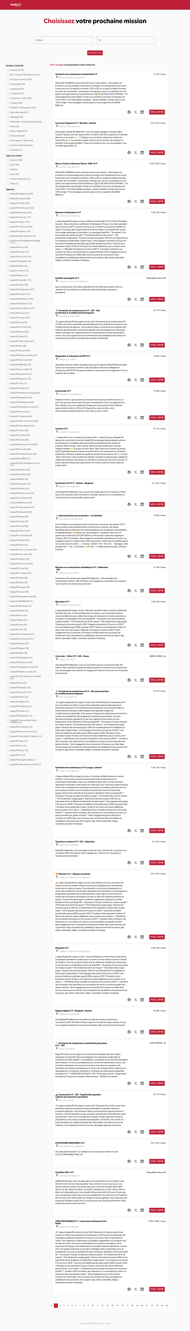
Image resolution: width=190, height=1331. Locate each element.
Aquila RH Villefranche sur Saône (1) (25, 764)
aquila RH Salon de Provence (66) (24, 421)
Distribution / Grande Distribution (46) (26, 122)
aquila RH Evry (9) (17, 755)
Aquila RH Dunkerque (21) (21, 706)
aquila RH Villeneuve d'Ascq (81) (23, 355)
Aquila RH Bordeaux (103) (21, 304)
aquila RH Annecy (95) (19, 332)
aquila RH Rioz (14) (18, 746)
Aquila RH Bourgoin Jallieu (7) (22, 760)
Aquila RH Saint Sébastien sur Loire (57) (25, 464)
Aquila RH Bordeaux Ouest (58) (23, 454)
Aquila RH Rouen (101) (19, 313)
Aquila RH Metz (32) (18, 620)
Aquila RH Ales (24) (18, 683)
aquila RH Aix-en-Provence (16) (23, 732)
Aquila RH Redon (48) (19, 517)
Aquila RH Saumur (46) (20, 540)
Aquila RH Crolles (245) (20, 203)
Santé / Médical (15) (18, 131)
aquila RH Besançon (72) (20, 379)
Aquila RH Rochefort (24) (20, 692)
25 (167, 1306)
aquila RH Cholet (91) (19, 336)
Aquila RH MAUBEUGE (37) (21, 601)
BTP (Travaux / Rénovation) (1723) (25, 75)
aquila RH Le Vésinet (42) (20, 573)
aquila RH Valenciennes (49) (22, 507)
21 (147, 1306)
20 (142, 1306)
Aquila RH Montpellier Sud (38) (23, 597)
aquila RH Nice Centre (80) (21, 360)
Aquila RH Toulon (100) (20, 318)
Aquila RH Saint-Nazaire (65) (22, 426)
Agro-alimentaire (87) (19, 112)
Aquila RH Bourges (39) (20, 587)
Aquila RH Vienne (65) (19, 430)
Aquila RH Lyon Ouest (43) (21, 554)
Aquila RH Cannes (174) (20, 231)
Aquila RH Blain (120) (19, 266)
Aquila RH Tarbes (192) (20, 222)
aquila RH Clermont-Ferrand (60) (24, 444)
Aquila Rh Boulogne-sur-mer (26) (24, 667)
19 (137, 1306)
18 (132, 1306)
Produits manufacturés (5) (21, 145)
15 (117, 1306)
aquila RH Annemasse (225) (22, 208)
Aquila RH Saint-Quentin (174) (23, 236)
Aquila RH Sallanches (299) (21, 194)
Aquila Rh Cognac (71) (19, 388)
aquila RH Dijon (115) (19, 275)
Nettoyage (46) (16, 117)
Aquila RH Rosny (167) (19, 252)
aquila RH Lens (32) (18, 629)
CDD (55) (14, 169)
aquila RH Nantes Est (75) (21, 374)
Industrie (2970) (17, 70)
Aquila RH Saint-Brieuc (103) (22, 308)
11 (97, 1306)
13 (107, 1306)
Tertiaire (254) (16, 103)
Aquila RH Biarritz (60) (19, 440)
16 (122, 1306)
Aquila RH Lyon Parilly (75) (21, 369)
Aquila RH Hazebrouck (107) (22, 289)
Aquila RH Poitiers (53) (19, 488)
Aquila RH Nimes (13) (19, 750)
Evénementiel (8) (17, 136)
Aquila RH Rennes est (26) (21, 662)
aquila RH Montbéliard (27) (21, 658)
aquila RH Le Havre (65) (20, 435)
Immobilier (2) (16, 150)
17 (127, 1306)
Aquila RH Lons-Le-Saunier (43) (23, 550)
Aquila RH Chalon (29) (19, 643)
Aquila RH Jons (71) (18, 383)
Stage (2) (14, 184)
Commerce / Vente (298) (20, 98)
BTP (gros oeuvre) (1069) (21, 79)
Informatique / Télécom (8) (21, 140)
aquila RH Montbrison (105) (21, 299)
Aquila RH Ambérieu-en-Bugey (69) (25, 393)
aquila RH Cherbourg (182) (21, 227)
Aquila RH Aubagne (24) (20, 688)
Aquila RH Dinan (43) (19, 545)
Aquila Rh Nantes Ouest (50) (22, 493)
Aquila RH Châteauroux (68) (22, 402)
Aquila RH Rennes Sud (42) (21, 564)
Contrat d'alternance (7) (20, 179)
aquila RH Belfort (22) (19, 697)
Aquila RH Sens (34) (18, 615)
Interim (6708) (16, 160)
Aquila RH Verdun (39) (19, 592)
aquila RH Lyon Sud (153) (20, 257)
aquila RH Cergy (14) (18, 741)
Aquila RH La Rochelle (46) (21, 535)
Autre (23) (14, 126)
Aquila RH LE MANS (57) (20, 459)
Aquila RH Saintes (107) (20, 294)
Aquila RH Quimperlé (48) (21, 512)
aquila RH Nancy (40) (19, 582)
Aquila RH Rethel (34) (19, 611)
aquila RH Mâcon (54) (19, 479)
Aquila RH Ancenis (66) (20, 412)
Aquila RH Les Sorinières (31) (22, 634)
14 (112, 1306)
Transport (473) (17, 93)
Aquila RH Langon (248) (20, 198)
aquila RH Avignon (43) (19, 559)
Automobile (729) (17, 84)
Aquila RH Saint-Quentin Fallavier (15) (26, 736)
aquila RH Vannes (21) (19, 711)
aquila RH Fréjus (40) (19, 578)
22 (152, 1306)
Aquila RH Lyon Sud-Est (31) (22, 639)
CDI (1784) (14, 165)
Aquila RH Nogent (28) (19, 648)
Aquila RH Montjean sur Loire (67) (24, 407)
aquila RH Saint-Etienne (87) (22, 341)
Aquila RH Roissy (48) (19, 521)
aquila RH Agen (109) (19, 285)
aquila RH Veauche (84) (20, 350)
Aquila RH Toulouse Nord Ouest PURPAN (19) (23, 721)
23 (157, 1306)
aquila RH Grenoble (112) (20, 280)
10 (93, 1306)
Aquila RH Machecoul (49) (21, 503)
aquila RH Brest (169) (19, 247)
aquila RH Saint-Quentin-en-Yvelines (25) (25, 677)
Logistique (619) (17, 89)
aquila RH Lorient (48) (19, 526)
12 (102, 1306)
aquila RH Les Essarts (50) (21, 498)
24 (162, 1306)
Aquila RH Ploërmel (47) (20, 531)
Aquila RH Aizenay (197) (20, 217)
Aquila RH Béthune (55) (20, 470)
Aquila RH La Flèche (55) (20, 474)
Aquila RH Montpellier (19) (21, 716)
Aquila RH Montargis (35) (20, 606)
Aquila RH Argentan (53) (20, 484)
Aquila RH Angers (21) (19, 702)
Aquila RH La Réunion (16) (21, 727)
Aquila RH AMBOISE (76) (20, 365)
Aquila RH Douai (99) (19, 322)
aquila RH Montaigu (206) (21, 213)
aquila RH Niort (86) (18, 346)
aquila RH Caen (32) (18, 625)
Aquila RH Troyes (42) (19, 568)
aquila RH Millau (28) (18, 653)
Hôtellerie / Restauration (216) (23, 108)
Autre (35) (14, 174)
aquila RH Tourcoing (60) (20, 449)
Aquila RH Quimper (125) (20, 261)
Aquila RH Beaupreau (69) (21, 397)
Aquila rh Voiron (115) (19, 271)
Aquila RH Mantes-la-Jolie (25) (23, 672)
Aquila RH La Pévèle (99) (20, 327)
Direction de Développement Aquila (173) (25, 242)
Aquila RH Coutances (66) (21, 416)
